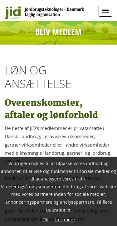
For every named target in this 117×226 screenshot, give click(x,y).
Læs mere (65, 220)
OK (45, 220)
